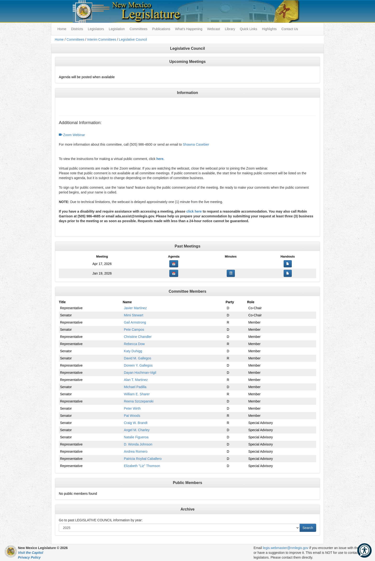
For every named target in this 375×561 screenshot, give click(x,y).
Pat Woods (132, 416)
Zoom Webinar (72, 135)
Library (230, 29)
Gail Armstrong (135, 322)
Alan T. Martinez (136, 380)
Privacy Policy (29, 557)
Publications (161, 29)
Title (62, 302)
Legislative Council (133, 39)
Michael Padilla (135, 387)
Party (230, 302)
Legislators (96, 29)
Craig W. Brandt (136, 423)
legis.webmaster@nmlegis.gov (285, 548)
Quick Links (248, 29)
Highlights (269, 29)
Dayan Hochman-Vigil (140, 372)
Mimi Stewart (133, 315)
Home (59, 39)
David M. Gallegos (137, 358)
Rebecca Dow (134, 344)
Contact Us (289, 29)
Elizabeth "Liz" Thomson (142, 466)
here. (160, 159)
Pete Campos (134, 329)
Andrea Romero (136, 451)
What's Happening (188, 29)
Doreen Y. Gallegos (138, 365)
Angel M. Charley (136, 430)
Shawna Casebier (196, 144)
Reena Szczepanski (139, 401)
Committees (139, 29)
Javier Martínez (135, 308)
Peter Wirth (132, 408)
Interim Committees (101, 39)
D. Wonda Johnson (138, 444)
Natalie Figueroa (136, 437)
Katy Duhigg (133, 351)
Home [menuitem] (61, 29)
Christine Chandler (138, 337)
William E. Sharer (137, 394)
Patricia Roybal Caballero (143, 459)
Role (250, 302)
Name (127, 302)
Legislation (117, 29)
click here (194, 211)
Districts (77, 29)
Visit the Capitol (30, 553)
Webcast (213, 29)
